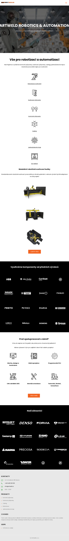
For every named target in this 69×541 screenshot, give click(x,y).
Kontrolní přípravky (34, 116)
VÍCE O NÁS (34, 396)
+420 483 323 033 (10, 483)
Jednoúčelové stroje (8, 509)
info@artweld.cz (9, 486)
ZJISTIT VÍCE (34, 252)
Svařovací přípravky (8, 500)
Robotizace (6, 506)
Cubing (34, 131)
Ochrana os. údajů (8, 528)
